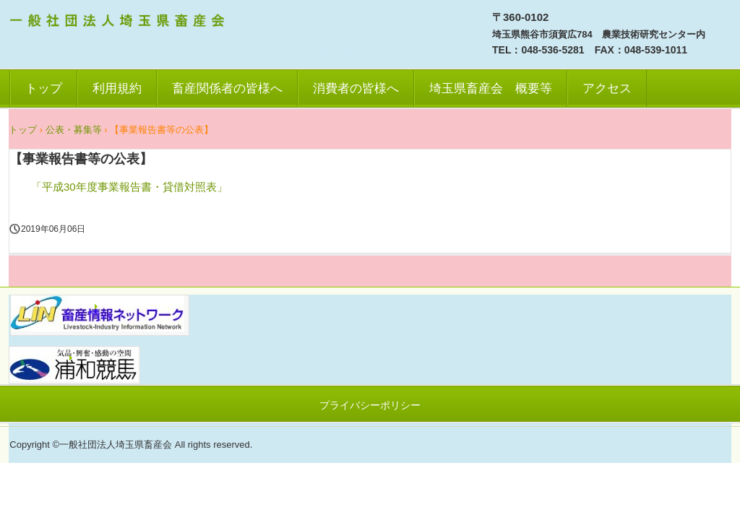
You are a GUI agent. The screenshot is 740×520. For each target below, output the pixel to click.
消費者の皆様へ (356, 88)
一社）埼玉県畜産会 (119, 22)
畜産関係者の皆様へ (227, 88)
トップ (43, 88)
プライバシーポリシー (370, 405)
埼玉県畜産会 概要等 (490, 88)
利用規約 (117, 88)
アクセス (607, 88)
